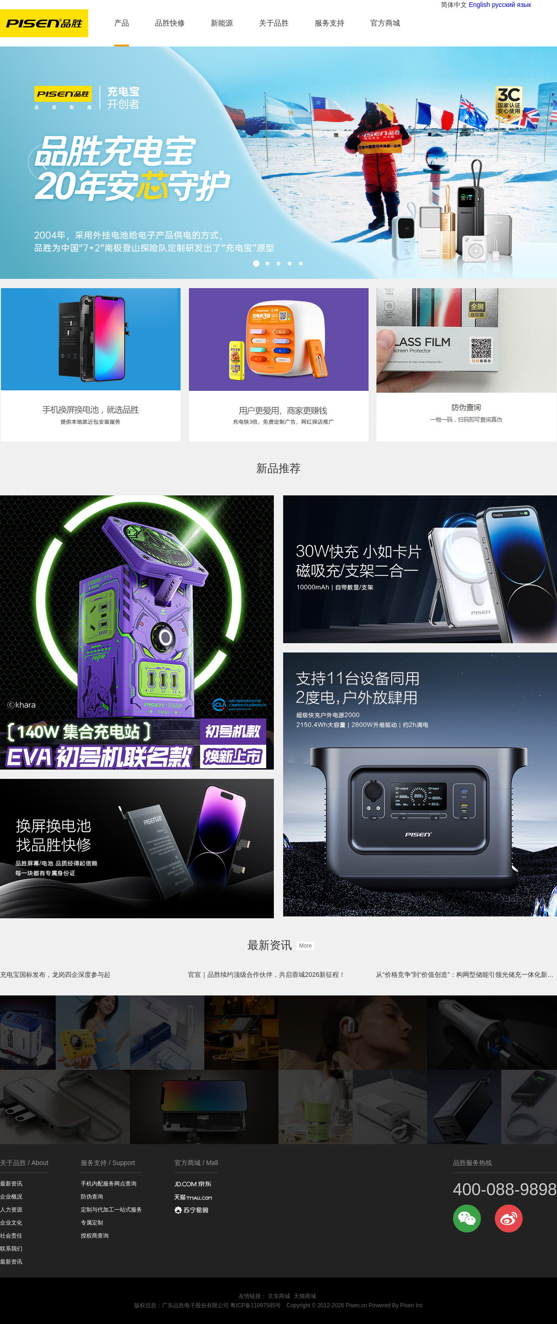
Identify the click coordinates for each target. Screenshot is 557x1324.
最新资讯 (278, 945)
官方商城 (385, 23)
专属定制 (92, 1222)
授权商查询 (95, 1235)
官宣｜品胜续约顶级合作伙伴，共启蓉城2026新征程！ (266, 974)
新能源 (222, 23)
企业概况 (11, 1196)
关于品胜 (274, 23)
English (479, 4)
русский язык (511, 4)
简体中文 (454, 4)
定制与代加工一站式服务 (111, 1209)
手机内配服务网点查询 (108, 1183)
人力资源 (11, 1209)
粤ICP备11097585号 (255, 1305)
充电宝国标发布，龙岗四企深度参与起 (55, 974)
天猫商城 (305, 1296)
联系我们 (11, 1248)
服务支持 (329, 23)
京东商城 (279, 1296)
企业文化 (11, 1222)
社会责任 (11, 1235)
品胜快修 (170, 23)
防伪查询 (92, 1196)
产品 (121, 23)
